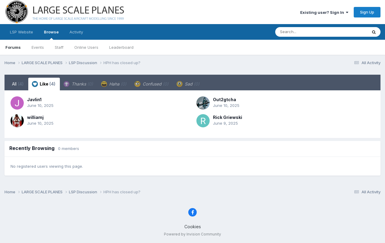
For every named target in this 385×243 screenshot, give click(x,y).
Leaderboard (121, 47)
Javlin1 (34, 99)
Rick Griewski (227, 117)
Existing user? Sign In (324, 12)
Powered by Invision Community (192, 234)
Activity (76, 32)
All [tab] (18, 83)
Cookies (192, 226)
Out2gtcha (224, 99)
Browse (51, 35)
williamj (35, 117)
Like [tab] (43, 84)
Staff (59, 47)
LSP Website (21, 32)
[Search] (304, 32)
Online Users (86, 47)
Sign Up (367, 12)
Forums (13, 47)
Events (38, 47)
